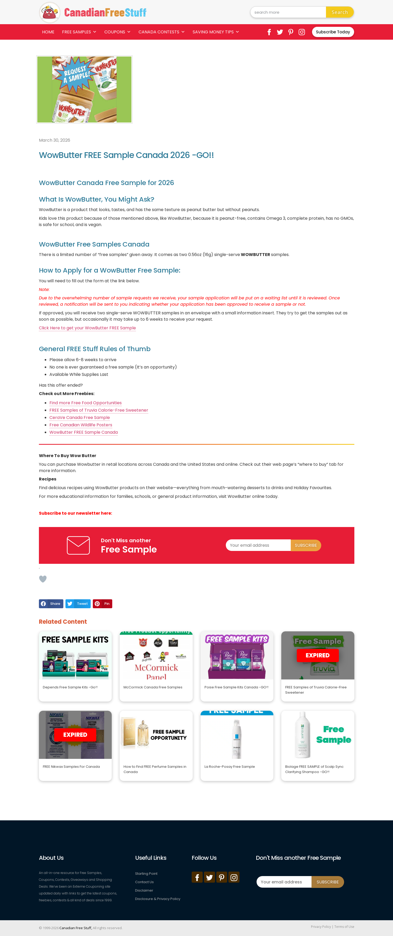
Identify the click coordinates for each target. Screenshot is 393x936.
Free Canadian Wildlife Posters (80, 425)
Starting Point (146, 873)
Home (48, 32)
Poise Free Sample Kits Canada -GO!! (236, 687)
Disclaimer (144, 890)
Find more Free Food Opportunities (85, 403)
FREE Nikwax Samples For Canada (71, 766)
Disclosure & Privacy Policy (157, 898)
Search (340, 12)
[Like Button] (43, 579)
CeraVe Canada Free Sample (79, 418)
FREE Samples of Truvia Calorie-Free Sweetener (98, 410)
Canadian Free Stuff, (75, 927)
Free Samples (79, 32)
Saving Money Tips (216, 32)
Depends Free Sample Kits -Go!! (70, 687)
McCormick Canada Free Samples (153, 687)
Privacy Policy (321, 926)
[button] (51, 603)
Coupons (117, 32)
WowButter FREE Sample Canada (83, 432)
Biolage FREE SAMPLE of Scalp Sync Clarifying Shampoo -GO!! (314, 769)
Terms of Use (344, 926)
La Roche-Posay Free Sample (230, 766)
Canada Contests (162, 32)
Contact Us (144, 881)
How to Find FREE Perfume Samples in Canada (155, 769)
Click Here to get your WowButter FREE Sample (87, 328)
